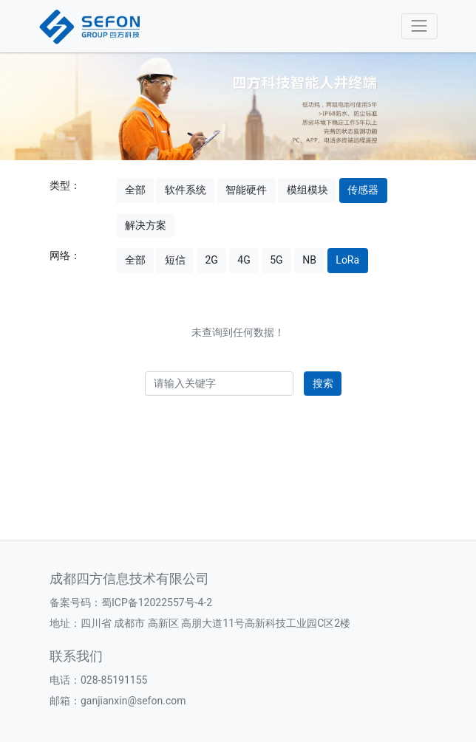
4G (243, 260)
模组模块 (307, 190)
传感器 (362, 190)
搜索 (323, 383)
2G (211, 260)
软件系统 (185, 190)
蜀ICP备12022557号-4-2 (156, 602)
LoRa (347, 260)
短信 (175, 260)
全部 (135, 190)
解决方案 (145, 225)
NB (309, 260)
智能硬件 (246, 190)
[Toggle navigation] (419, 26)
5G (276, 260)
